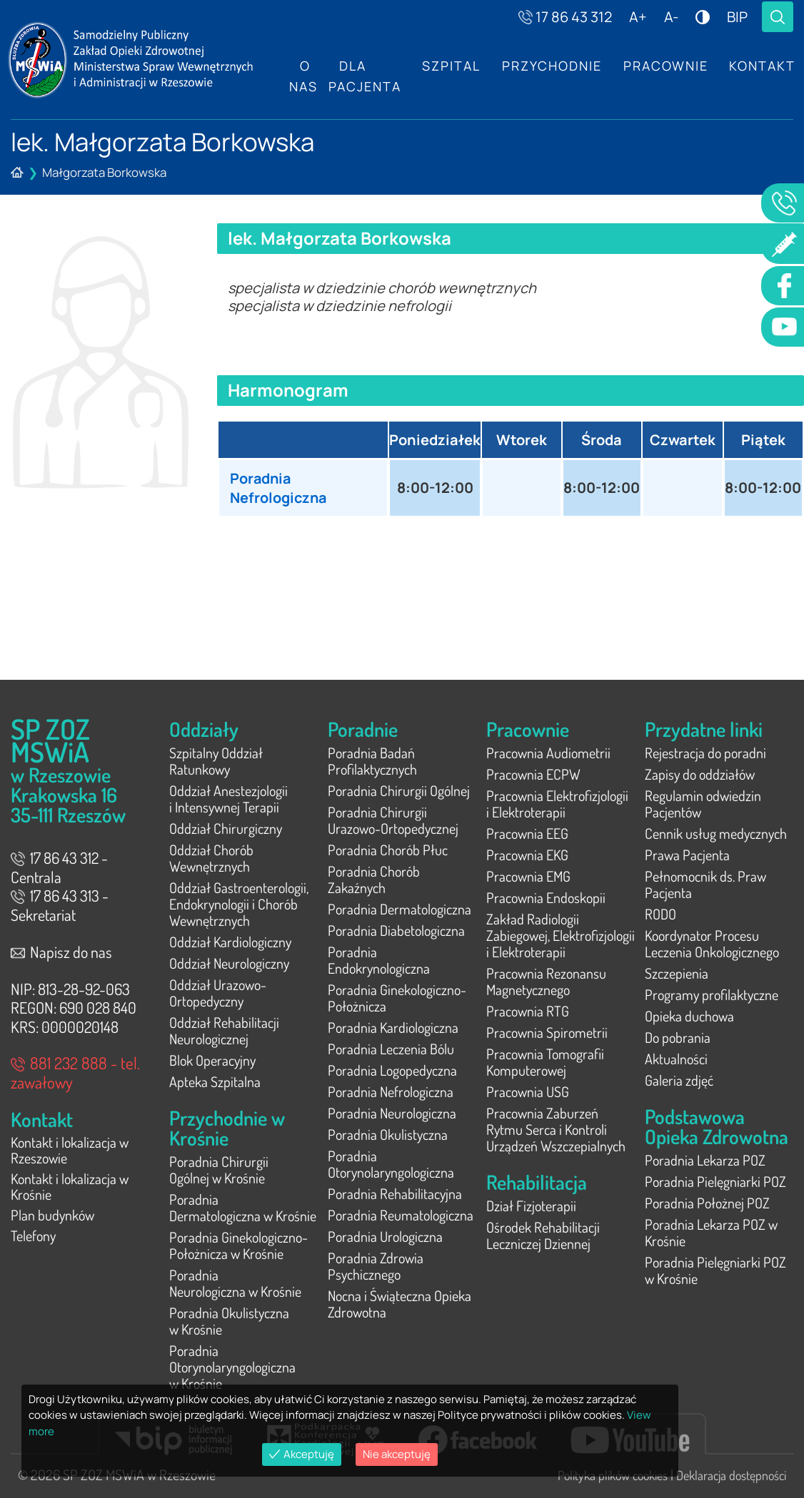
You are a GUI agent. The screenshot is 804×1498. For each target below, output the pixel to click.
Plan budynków (52, 1218)
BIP (737, 16)
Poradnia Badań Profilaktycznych (372, 760)
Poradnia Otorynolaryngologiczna (391, 1163)
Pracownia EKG (527, 854)
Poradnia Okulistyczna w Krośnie (229, 1320)
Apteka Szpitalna (215, 1081)
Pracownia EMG (528, 876)
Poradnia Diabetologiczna (396, 930)
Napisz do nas (61, 952)
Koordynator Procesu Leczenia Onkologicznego (712, 943)
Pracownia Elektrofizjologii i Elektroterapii (557, 803)
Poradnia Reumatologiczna (400, 1215)
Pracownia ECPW (533, 774)
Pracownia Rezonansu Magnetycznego (546, 981)
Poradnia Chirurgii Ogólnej (399, 790)
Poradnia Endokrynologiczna (379, 959)
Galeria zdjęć (679, 1080)
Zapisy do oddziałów (700, 774)
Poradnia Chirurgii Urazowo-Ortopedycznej (393, 819)
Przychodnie (553, 66)
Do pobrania (677, 1037)
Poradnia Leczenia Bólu (391, 1048)
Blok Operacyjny (212, 1060)
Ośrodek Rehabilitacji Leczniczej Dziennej (543, 1235)
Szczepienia (676, 973)
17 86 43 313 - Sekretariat (60, 904)
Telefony (33, 1239)
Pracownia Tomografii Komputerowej (545, 1061)
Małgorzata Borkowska (104, 172)
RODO (660, 914)
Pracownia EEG (527, 833)
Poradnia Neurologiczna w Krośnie (235, 1282)
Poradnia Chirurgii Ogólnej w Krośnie (218, 1169)
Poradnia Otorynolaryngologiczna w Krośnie (232, 1366)
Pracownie (666, 66)
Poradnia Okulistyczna (388, 1134)
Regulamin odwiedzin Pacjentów (703, 803)
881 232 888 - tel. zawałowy (75, 1072)
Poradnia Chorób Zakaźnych (374, 879)
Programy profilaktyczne (711, 994)
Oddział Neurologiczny (229, 963)
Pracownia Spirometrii (547, 1032)
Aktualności (676, 1058)
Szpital (452, 66)
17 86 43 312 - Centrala (59, 867)
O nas (303, 76)
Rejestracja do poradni (705, 752)
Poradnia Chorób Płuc (388, 849)
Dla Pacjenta (364, 76)
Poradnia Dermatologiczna (399, 909)
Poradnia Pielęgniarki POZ (715, 1181)
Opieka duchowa (689, 1016)
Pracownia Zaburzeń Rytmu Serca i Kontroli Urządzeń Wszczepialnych (555, 1129)
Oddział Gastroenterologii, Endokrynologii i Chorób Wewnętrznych (238, 903)
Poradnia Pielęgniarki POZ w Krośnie (715, 1270)
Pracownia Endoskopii (545, 897)
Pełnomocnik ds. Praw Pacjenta (705, 884)
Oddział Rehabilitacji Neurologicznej (224, 1030)
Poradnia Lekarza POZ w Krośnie (711, 1232)
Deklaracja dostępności (731, 1475)
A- (671, 16)
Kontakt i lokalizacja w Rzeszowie (70, 1150)
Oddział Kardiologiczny (230, 941)
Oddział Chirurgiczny (225, 828)
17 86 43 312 (565, 16)
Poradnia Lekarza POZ (705, 1160)
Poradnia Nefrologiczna (279, 488)
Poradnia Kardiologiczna (393, 1027)
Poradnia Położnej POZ (707, 1202)
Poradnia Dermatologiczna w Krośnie (242, 1207)
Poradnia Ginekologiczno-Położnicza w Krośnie (238, 1245)
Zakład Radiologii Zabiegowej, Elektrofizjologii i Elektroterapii (560, 935)
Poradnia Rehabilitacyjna (395, 1193)
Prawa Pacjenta (687, 854)
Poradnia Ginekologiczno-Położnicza (397, 997)
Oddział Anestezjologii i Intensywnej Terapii (228, 798)
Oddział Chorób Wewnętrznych (211, 857)
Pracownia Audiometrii (548, 752)
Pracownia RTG (527, 1011)
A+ (638, 16)
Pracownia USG (527, 1091)
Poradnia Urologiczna (385, 1236)
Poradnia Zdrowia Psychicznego (375, 1265)
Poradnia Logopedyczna (392, 1070)
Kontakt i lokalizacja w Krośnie (70, 1188)
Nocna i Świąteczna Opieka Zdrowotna (399, 1303)
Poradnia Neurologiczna (392, 1113)
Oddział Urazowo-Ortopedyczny (217, 992)
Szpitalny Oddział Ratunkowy (216, 760)
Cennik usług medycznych (716, 833)
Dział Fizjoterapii (531, 1205)
